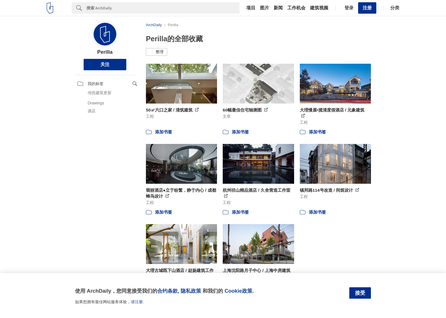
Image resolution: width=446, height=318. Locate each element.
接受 (360, 293)
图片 (264, 8)
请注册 (137, 302)
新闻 (278, 8)
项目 (250, 8)
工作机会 (296, 8)
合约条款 (167, 291)
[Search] (162, 8)
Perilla (105, 52)
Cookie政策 (238, 291)
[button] (156, 52)
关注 (105, 64)
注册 (367, 7)
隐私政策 (191, 291)
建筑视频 (319, 8)
